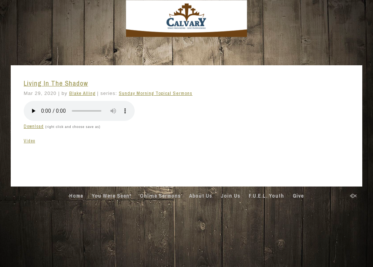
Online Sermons (160, 195)
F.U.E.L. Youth (266, 195)
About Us (200, 195)
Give (298, 195)
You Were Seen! (111, 195)
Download (34, 126)
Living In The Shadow (56, 83)
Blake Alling (82, 93)
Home (76, 195)
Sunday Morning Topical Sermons (155, 93)
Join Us (230, 195)
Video (29, 141)
